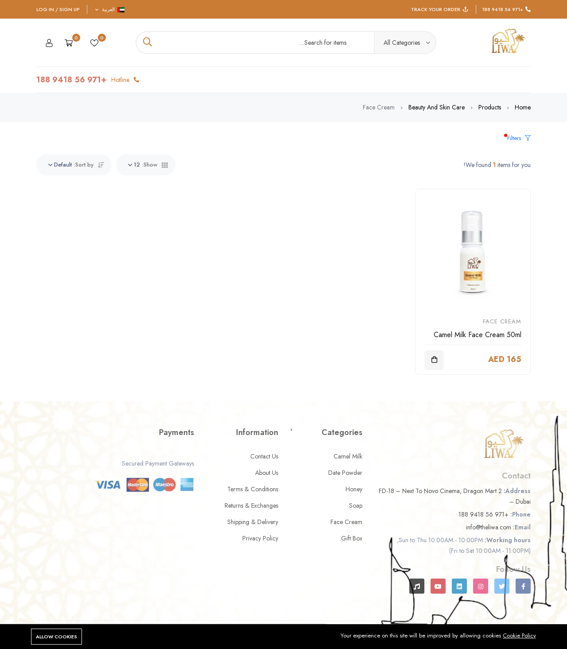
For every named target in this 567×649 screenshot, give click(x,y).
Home (523, 107)
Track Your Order (435, 9)
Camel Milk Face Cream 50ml (477, 335)
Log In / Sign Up (58, 9)
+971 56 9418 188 (502, 9)
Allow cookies (56, 636)
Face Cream (502, 321)
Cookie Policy (519, 635)
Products (489, 107)
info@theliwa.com (488, 527)
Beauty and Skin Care (436, 107)
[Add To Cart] (434, 360)
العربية (109, 9)
